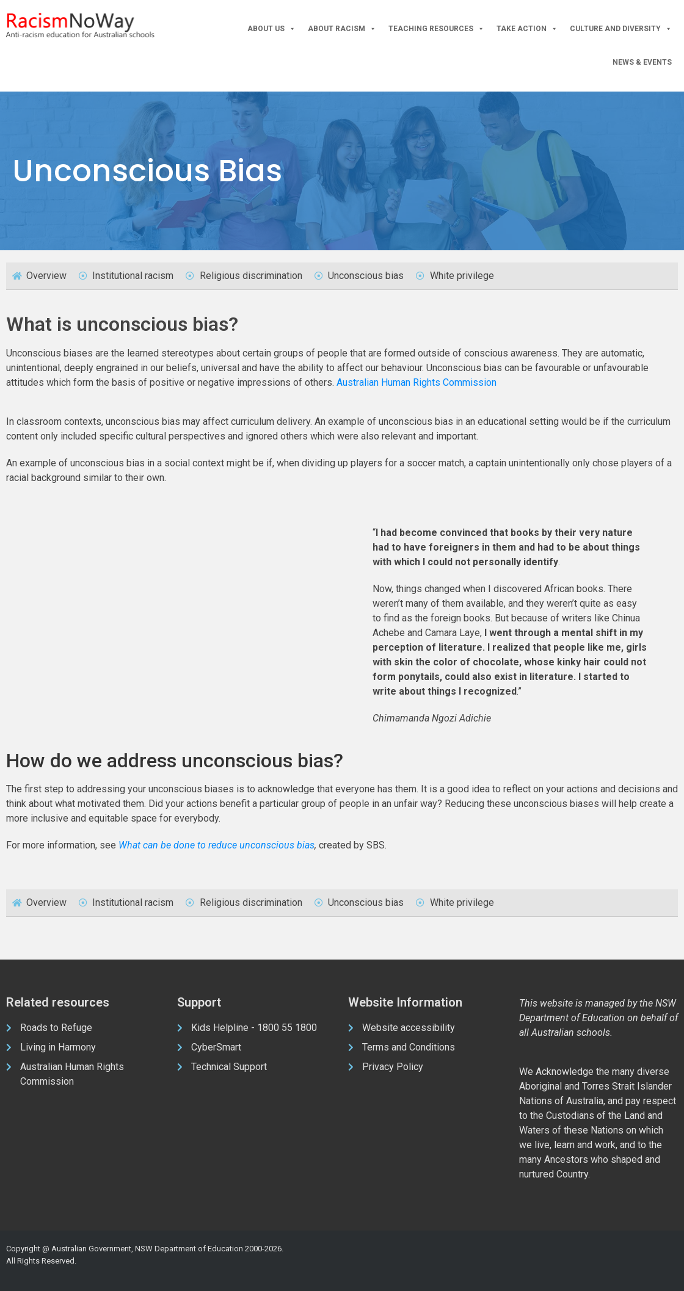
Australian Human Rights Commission (417, 382)
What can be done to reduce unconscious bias (216, 845)
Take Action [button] (527, 29)
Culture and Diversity (621, 29)
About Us (271, 29)
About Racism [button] (342, 29)
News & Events (642, 62)
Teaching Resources (436, 29)
